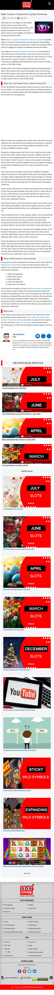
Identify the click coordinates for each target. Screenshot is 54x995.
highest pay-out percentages (11, 265)
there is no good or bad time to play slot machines (25, 40)
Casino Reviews (34, 921)
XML (9, 952)
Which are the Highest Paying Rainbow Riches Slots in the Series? (23, 866)
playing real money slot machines (39, 288)
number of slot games (23, 322)
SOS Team (7, 945)
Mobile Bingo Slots (35, 928)
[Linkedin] (49, 336)
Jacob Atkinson (28, 384)
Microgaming (8, 905)
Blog (30, 945)
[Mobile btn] (49, 3)
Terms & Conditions (35, 955)
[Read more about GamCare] (3, 977)
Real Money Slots (9, 928)
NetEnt (31, 905)
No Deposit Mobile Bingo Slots (13, 932)
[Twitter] (43, 336)
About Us (7, 942)
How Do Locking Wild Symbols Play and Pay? (17, 790)
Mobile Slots (33, 925)
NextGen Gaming (9, 908)
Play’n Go (7, 911)
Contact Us (32, 942)
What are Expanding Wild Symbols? (14, 830)
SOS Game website (26, 343)
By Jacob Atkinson (10, 18)
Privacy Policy (8, 955)
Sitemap (6, 949)
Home (6, 921)
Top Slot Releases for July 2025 (14, 388)
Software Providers (35, 932)
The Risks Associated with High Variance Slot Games (19, 750)
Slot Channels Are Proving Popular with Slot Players (19, 710)
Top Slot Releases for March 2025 (15, 465)
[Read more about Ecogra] (25, 977)
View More (27, 873)
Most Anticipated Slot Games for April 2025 (18, 440)
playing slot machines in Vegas (23, 51)
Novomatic (32, 908)
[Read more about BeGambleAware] (12, 977)
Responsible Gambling (36, 952)
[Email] (37, 336)
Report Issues (33, 949)
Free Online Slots (9, 925)
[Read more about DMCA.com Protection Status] (40, 979)
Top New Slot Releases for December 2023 (16, 669)
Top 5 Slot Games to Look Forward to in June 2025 (21, 414)
